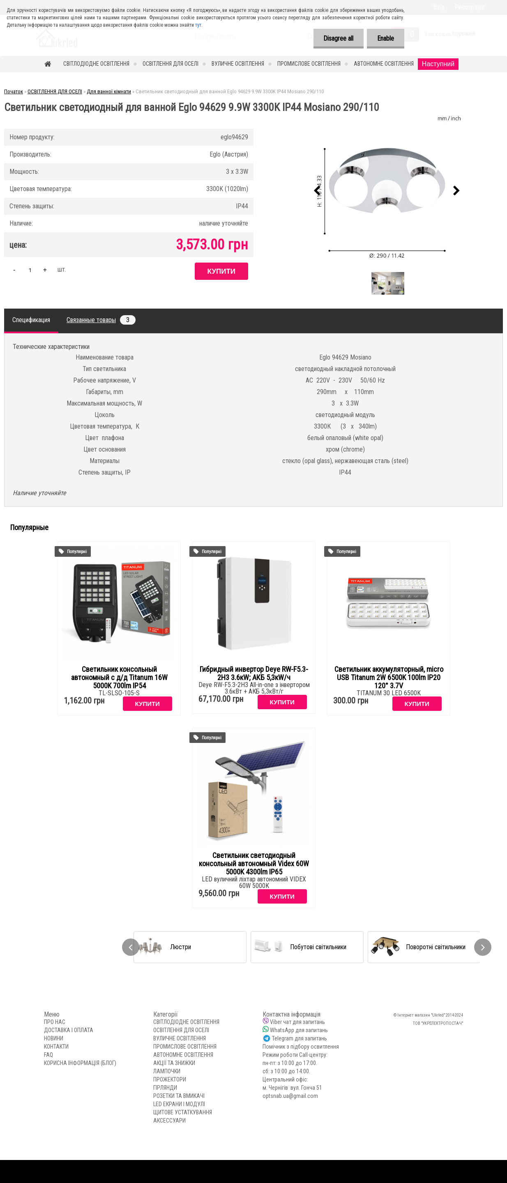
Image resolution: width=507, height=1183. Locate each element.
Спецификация (31, 320)
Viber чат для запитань (297, 1022)
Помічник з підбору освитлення (301, 1046)
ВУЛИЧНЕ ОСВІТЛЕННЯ (238, 63)
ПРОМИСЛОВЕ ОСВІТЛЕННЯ (309, 63)
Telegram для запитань (299, 1038)
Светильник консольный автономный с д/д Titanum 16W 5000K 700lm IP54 (119, 677)
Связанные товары (101, 320)
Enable (385, 38)
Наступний (438, 63)
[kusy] (30, 270)
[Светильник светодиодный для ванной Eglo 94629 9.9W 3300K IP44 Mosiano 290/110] (387, 191)
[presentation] (317, 191)
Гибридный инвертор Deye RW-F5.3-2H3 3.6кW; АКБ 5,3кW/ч (254, 673)
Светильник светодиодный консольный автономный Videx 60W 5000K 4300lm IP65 (254, 863)
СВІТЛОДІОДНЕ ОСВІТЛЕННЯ (96, 63)
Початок (13, 91)
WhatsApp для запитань (299, 1030)
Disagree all (338, 38)
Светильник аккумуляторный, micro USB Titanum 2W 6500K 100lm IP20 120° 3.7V (388, 677)
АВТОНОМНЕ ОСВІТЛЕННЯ (384, 63)
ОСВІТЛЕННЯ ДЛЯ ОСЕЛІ (170, 63)
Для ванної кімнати (109, 91)
